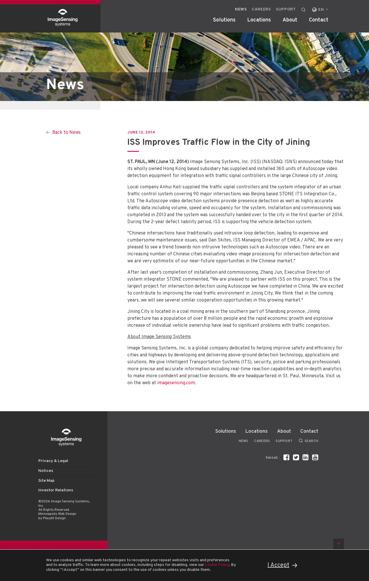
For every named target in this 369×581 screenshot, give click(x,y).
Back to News (66, 133)
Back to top (338, 544)
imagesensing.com (176, 383)
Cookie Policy (217, 564)
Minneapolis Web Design (57, 514)
